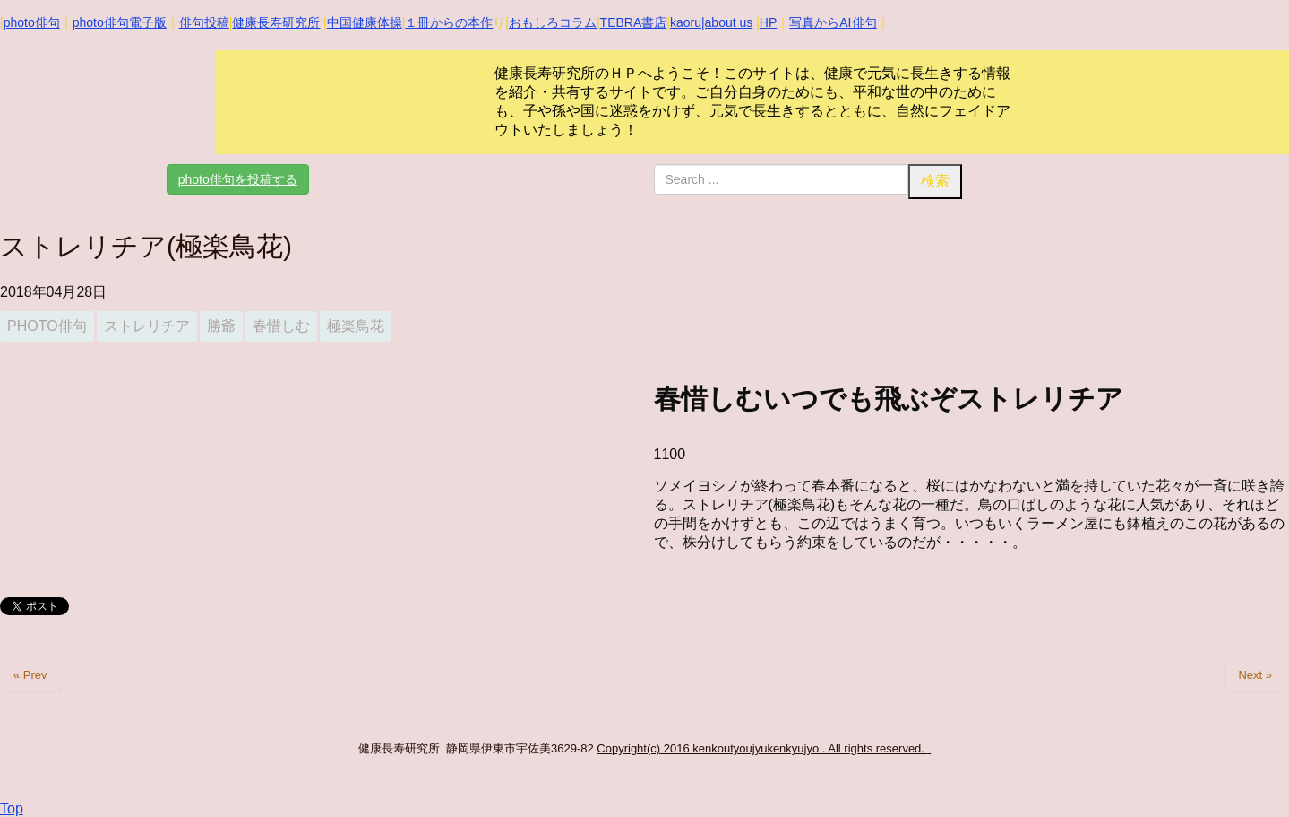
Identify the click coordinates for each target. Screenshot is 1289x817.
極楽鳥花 (355, 326)
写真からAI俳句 (832, 22)
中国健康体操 (364, 22)
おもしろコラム (553, 22)
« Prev (30, 675)
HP (768, 22)
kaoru (685, 22)
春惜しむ (281, 326)
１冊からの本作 (449, 22)
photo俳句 (32, 22)
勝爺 (221, 326)
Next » (1255, 675)
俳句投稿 (204, 22)
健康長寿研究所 (276, 22)
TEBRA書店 (633, 22)
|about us (726, 22)
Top (11, 808)
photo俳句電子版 (120, 22)
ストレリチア (147, 326)
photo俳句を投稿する (237, 179)
